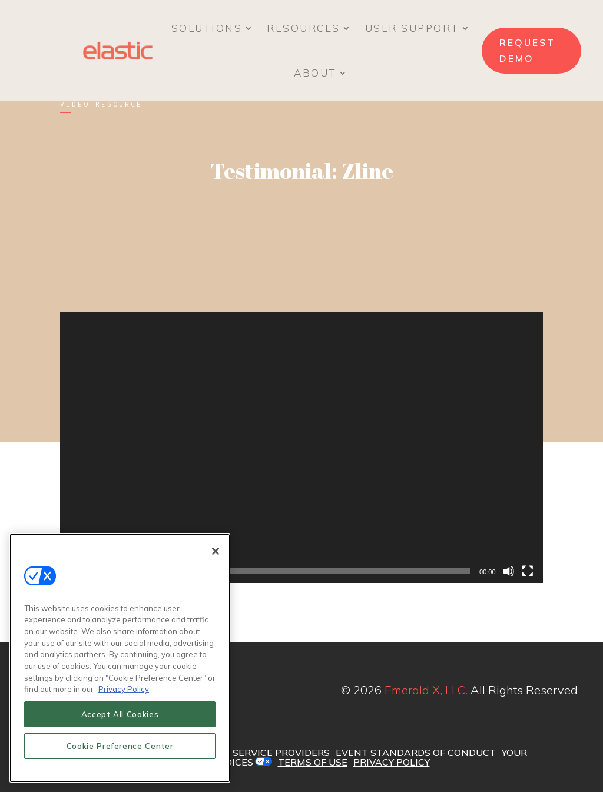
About (315, 73)
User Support (412, 28)
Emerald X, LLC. (426, 689)
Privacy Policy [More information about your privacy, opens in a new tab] (123, 689)
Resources (303, 28)
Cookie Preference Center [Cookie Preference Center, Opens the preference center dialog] (120, 746)
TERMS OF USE (312, 762)
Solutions (207, 28)
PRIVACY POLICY (391, 762)
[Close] (215, 552)
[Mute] (509, 571)
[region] (119, 658)
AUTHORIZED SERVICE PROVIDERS (248, 752)
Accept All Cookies (120, 715)
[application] (301, 447)
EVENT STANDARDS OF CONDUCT (416, 752)
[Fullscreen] (528, 571)
